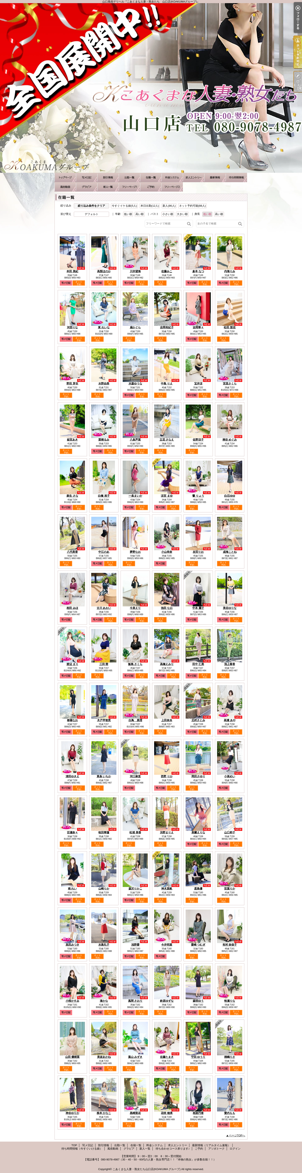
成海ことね (230, 551)
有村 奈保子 (230, 944)
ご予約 (150, 187)
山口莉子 (229, 832)
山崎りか (103, 888)
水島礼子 (103, 944)
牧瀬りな (229, 1000)
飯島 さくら (135, 664)
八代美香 (72, 551)
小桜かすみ (72, 1000)
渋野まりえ (167, 832)
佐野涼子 (198, 439)
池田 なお (167, 608)
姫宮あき (72, 439)
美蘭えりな (198, 832)
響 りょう (198, 495)
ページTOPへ (237, 1135)
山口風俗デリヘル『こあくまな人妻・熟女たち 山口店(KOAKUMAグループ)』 (151, 88)
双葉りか (229, 888)
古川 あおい (104, 608)
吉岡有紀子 (167, 327)
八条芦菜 (135, 439)
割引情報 (108, 177)
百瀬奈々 (72, 832)
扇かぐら (135, 327)
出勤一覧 (129, 177)
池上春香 (229, 664)
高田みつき (72, 944)
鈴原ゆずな (167, 1000)
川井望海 (135, 271)
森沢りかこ (135, 888)
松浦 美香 (135, 832)
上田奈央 (166, 720)
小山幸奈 (166, 551)
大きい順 (182, 214)
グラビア (86, 187)
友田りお (198, 551)
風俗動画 (65, 187)
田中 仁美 (198, 664)
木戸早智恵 (104, 720)
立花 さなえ (167, 439)
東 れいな (104, 327)
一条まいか (135, 495)
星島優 (198, 888)
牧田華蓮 (103, 832)
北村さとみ (198, 720)
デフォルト (91, 214)
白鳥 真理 (135, 720)
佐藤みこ (166, 271)
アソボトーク (172, 187)
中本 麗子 (198, 608)
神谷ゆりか (72, 1113)
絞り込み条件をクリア (91, 205)
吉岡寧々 (198, 327)
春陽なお (72, 720)
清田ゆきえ (72, 776)
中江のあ (103, 551)
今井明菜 (166, 944)
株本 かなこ (104, 1113)
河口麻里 (135, 776)
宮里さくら (230, 383)
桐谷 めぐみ (230, 439)
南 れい (72, 888)
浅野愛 (135, 944)
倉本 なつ (198, 271)
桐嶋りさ (229, 1056)
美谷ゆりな (230, 608)
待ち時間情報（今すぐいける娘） (236, 177)
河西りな (72, 327)
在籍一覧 (150, 177)
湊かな (104, 1000)
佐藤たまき (167, 1056)
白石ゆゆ (229, 495)
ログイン (235, 1148)
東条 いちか (104, 776)
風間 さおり (135, 1000)
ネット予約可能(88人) (192, 205)
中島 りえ (167, 383)
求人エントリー (193, 177)
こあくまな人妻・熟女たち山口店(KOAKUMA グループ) (147, 1169)
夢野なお (135, 551)
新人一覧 (108, 187)
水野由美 (103, 383)
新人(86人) (169, 205)
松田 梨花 (230, 327)
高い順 (139, 214)
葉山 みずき (135, 1056)
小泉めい (229, 776)
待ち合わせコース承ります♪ (129, 187)
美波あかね (104, 1056)
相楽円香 (198, 1113)
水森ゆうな (135, 383)
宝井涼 (198, 383)
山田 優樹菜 (72, 1056)
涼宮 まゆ (167, 495)
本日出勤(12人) (150, 205)
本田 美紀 (72, 271)
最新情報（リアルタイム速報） (215, 177)
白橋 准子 (104, 495)
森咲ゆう (198, 1000)
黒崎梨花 (135, 1113)
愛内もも (229, 1113)
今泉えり (135, 608)
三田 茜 (103, 664)
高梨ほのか (104, 271)
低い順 (128, 214)
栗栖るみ (103, 439)
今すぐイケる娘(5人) (124, 205)
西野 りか (167, 776)
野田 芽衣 (72, 383)
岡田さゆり (198, 776)
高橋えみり (167, 664)
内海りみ (229, 271)
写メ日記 (86, 177)
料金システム (172, 177)
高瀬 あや (230, 720)
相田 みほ (72, 608)
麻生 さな (72, 495)
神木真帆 (166, 888)
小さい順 (167, 214)
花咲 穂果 (167, 1113)
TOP (65, 177)
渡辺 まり (72, 664)
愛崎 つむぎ (198, 944)
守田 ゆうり (198, 1056)
